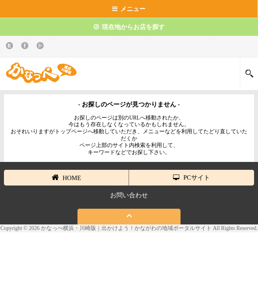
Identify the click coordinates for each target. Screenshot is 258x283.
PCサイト (191, 177)
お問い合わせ (129, 195)
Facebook (26, 47)
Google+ (41, 47)
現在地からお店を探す (129, 27)
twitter (11, 47)
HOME (66, 177)
